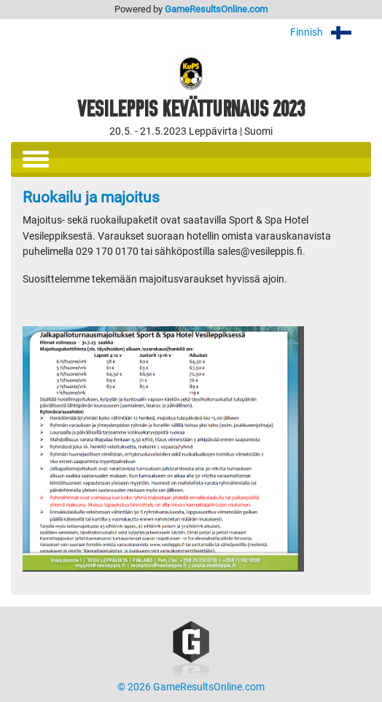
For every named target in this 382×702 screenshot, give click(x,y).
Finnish (330, 32)
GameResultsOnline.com (216, 9)
